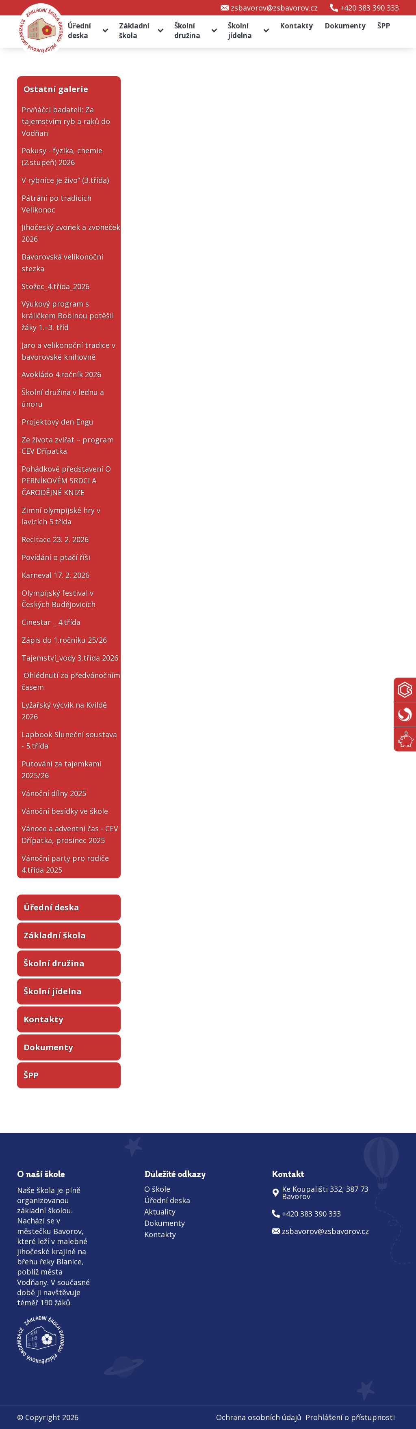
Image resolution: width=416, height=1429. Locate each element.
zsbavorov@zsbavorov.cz (274, 8)
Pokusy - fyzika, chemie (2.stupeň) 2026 (62, 156)
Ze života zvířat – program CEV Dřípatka (68, 445)
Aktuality (160, 1212)
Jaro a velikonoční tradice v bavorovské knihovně (68, 351)
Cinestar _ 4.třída (51, 622)
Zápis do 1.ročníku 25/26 (64, 640)
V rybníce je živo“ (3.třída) (65, 180)
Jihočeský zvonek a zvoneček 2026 (71, 233)
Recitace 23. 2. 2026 (55, 539)
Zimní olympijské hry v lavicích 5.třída (61, 516)
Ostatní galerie (56, 89)
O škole (157, 1189)
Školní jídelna (240, 30)
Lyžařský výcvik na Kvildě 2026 (64, 710)
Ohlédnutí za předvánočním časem (71, 681)
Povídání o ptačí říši (56, 557)
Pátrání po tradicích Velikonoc (56, 204)
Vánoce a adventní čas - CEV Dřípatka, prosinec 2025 (70, 834)
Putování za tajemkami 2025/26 (62, 769)
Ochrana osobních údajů (258, 1417)
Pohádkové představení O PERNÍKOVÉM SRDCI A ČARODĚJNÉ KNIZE (66, 480)
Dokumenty (345, 25)
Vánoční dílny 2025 (54, 793)
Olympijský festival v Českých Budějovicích (58, 598)
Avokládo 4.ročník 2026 (61, 374)
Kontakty (296, 25)
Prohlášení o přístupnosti (350, 1417)
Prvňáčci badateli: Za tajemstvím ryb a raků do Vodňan (66, 121)
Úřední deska (79, 30)
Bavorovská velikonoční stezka (62, 262)
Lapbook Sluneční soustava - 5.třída (69, 740)
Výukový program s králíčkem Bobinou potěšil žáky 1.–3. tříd (68, 315)
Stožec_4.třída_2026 (55, 286)
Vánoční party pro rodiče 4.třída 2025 (65, 864)
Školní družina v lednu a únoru (63, 398)
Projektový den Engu (57, 422)
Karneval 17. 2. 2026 (55, 575)
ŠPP (383, 25)
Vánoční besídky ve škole (65, 811)
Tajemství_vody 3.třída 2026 (70, 658)
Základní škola (134, 30)
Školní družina (187, 30)
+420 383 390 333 (369, 8)
